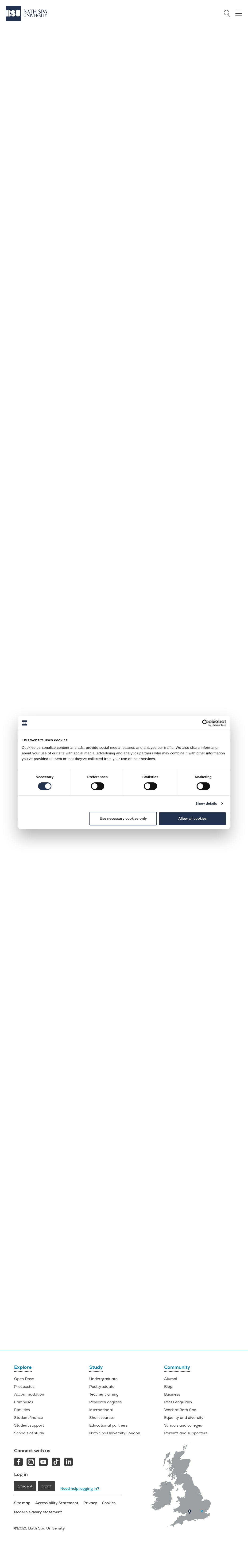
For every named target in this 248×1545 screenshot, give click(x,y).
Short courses (102, 1417)
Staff (46, 1486)
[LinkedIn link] (68, 1463)
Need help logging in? (79, 1488)
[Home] (26, 13)
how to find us (164, 533)
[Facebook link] (18, 1463)
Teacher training (104, 1394)
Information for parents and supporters (41, 539)
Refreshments (140, 560)
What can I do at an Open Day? (34, 521)
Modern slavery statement (38, 1512)
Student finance (28, 1417)
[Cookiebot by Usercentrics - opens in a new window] (205, 722)
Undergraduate (103, 1379)
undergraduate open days (45, 912)
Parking (135, 551)
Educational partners (108, 1425)
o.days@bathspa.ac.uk (123, 1197)
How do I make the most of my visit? (38, 530)
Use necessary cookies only (123, 818)
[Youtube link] (43, 1463)
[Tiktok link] (56, 1463)
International (101, 1410)
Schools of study (29, 1433)
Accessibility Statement (56, 1502)
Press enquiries (178, 1402)
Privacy (90, 1502)
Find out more (93, 134)
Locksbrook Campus (151, 513)
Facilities (24, 1312)
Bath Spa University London (114, 1433)
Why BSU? (85, 1312)
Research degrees (105, 1402)
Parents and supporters (185, 1433)
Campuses (23, 1402)
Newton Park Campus (152, 500)
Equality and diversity (183, 1417)
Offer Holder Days (210, 1317)
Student (25, 1486)
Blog (168, 1386)
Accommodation (29, 1394)
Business (172, 1394)
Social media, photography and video (161, 569)
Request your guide (152, 1325)
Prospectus (24, 1386)
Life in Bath (35, 1086)
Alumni (170, 1379)
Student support (29, 1425)
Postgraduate (101, 1386)
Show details (206, 803)
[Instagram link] (31, 1463)
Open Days (24, 1379)
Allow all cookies (192, 818)
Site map (22, 1502)
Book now (152, 132)
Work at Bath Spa (180, 1410)
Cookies (108, 1502)
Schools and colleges (183, 1425)
